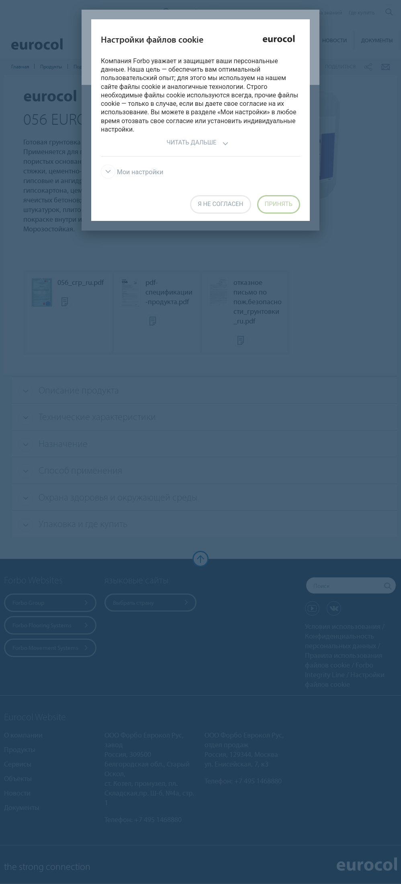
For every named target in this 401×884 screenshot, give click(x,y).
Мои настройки (132, 172)
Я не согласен (220, 204)
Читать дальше (197, 143)
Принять (279, 204)
